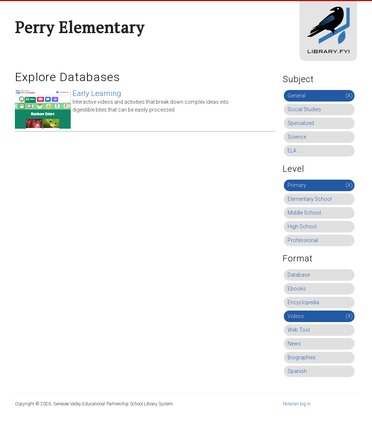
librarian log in (297, 403)
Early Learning (97, 93)
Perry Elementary (79, 27)
